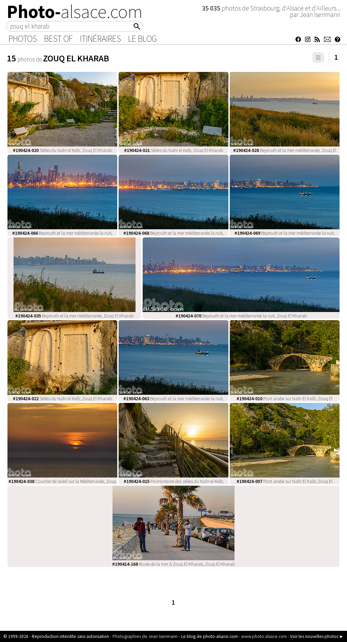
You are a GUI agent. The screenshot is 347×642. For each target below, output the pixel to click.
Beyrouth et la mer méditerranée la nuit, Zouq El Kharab (241, 316)
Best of (58, 38)
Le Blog (142, 38)
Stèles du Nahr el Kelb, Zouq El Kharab (62, 150)
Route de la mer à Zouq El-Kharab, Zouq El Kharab (173, 564)
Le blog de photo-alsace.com (209, 636)
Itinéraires (100, 38)
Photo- (75, 11)
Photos (22, 38)
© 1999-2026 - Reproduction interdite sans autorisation (56, 636)
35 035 (212, 8)
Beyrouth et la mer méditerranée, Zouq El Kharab (74, 316)
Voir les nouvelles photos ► (317, 636)
